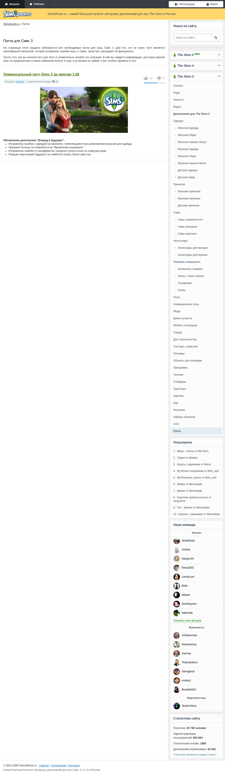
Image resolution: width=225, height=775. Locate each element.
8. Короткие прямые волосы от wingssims (192, 499)
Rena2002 (188, 567)
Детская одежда (187, 170)
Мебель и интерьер (185, 325)
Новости (178, 99)
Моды (176, 311)
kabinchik (187, 612)
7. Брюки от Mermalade (187, 490)
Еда (175, 402)
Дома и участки (182, 318)
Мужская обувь (187, 156)
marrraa (186, 653)
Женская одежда (188, 128)
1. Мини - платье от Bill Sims (191, 451)
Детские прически (188, 205)
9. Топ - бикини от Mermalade (191, 507)
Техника (178, 374)
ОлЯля (186, 549)
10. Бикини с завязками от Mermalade (196, 514)
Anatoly (20, 81)
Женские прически (189, 191)
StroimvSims (189, 705)
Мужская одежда (188, 149)
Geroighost (188, 671)
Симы (176, 212)
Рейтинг (36, 4)
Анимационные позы (186, 304)
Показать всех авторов (187, 620)
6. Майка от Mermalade (187, 484)
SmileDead (188, 540)
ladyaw (186, 594)
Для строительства (185, 339)
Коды (176, 92)
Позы (176, 297)
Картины (178, 395)
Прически (179, 184)
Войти (212, 4)
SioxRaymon (189, 603)
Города (177, 332)
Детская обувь (186, 177)
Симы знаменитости (190, 219)
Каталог (12, 4)
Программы (180, 367)
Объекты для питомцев (187, 360)
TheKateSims (190, 662)
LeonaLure (188, 576)
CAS (176, 424)
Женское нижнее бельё (192, 142)
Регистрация (185, 4)
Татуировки (185, 283)
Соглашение (58, 765)
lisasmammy (189, 644)
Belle (185, 585)
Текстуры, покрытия (185, 346)
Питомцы (179, 353)
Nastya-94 (188, 558)
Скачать (178, 85)
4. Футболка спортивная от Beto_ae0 (196, 471)
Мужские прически (189, 198)
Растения (179, 410)
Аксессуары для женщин (193, 247)
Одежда (178, 120)
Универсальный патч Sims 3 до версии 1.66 (41, 74)
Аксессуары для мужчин (192, 254)
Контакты (74, 765)
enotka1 (186, 680)
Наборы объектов (184, 417)
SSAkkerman (189, 635)
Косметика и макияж (190, 269)
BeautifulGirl (189, 689)
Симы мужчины (187, 233)
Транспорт (179, 388)
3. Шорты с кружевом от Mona (192, 464)
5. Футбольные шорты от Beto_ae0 (194, 477)
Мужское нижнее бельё (192, 163)
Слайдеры (179, 381)
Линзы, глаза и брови (191, 276)
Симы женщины (187, 226)
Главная (44, 765)
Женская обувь (187, 135)
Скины (182, 290)
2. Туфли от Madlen (185, 457)
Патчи (177, 431)
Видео (177, 106)
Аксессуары (180, 240)
